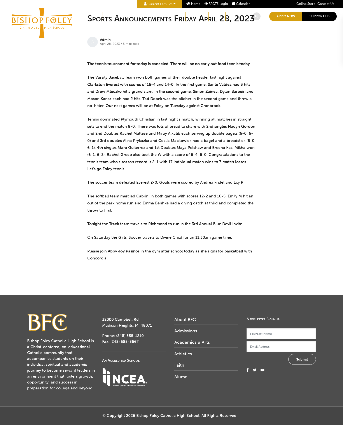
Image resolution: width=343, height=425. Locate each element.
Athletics (198, 16)
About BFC (90, 16)
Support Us (320, 16)
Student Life (172, 16)
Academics (144, 16)
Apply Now (286, 16)
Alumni (236, 16)
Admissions (117, 16)
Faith (218, 16)
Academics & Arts (192, 342)
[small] (248, 370)
